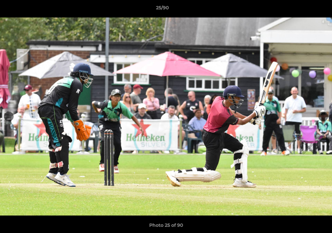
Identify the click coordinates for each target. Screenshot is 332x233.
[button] (305, 9)
